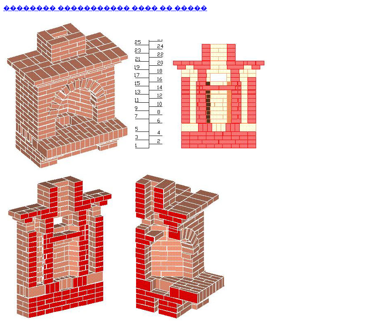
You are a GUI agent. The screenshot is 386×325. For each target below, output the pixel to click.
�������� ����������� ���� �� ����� (105, 8)
